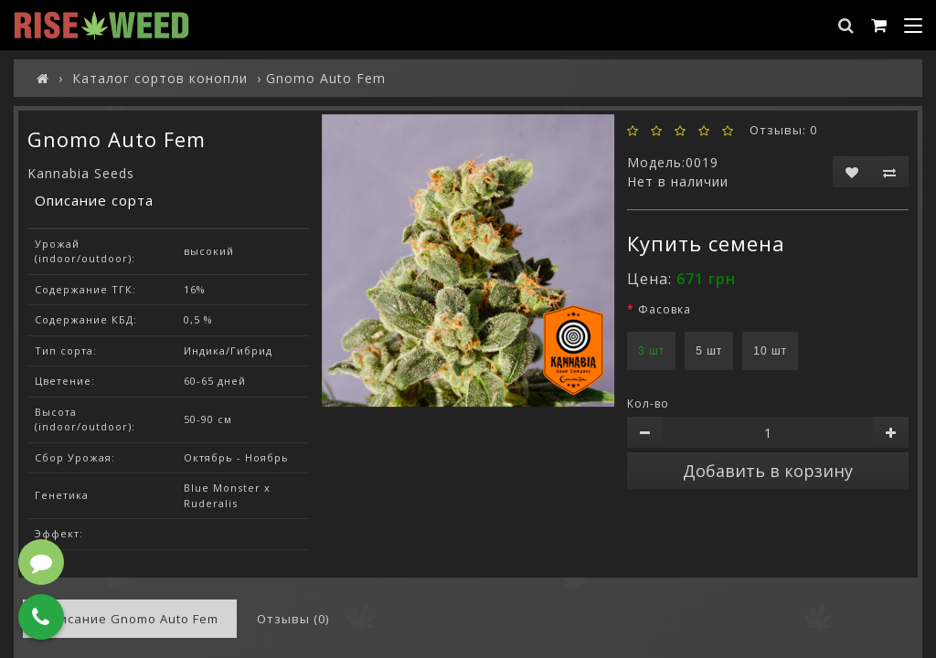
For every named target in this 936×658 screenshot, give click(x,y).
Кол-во (648, 403)
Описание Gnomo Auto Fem (129, 618)
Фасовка (664, 309)
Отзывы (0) (293, 618)
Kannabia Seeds (80, 173)
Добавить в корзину (768, 471)
